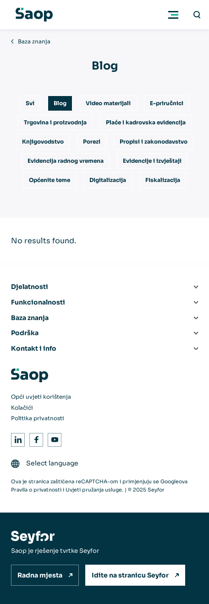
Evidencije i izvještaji (152, 160)
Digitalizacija (107, 179)
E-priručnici (166, 103)
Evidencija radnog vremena (66, 160)
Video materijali (108, 103)
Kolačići (22, 407)
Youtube (53, 438)
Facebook (34, 438)
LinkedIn (16, 438)
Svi (30, 103)
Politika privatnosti (37, 418)
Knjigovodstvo (43, 141)
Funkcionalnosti (38, 302)
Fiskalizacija (162, 179)
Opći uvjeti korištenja (41, 396)
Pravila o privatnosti (36, 489)
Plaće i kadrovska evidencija (146, 122)
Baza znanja (34, 41)
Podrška (24, 333)
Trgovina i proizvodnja (55, 122)
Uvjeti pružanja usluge (94, 489)
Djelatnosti (29, 287)
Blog (60, 103)
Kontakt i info (33, 348)
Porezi (91, 141)
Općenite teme (49, 179)
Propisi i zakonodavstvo (153, 141)
